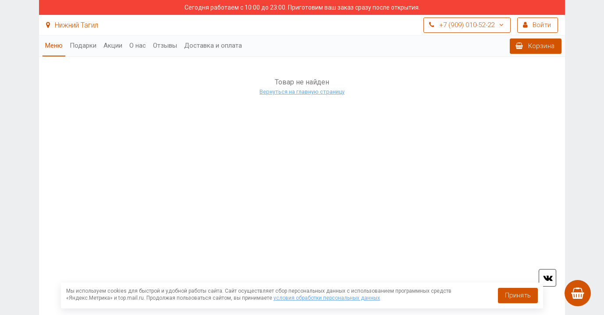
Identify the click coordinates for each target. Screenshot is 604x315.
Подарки (83, 45)
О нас (137, 45)
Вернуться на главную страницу (302, 91)
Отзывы (165, 45)
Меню (54, 45)
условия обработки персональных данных (327, 298)
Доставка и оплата (213, 45)
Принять (518, 295)
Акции (112, 45)
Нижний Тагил (72, 25)
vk (547, 278)
